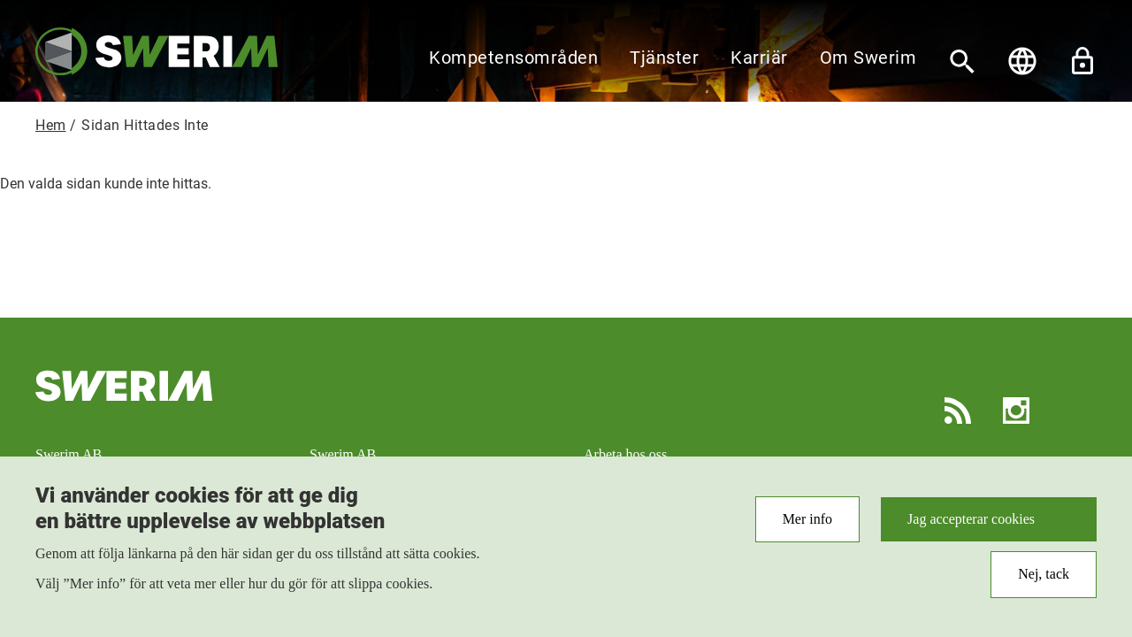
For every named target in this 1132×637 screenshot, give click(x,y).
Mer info (807, 527)
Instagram (1016, 410)
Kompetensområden (513, 57)
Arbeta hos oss (625, 454)
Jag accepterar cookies (971, 527)
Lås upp (1082, 61)
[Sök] (962, 61)
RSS (958, 410)
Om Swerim (868, 57)
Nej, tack (1043, 582)
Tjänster (664, 57)
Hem (50, 125)
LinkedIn (1074, 410)
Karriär (759, 57)
